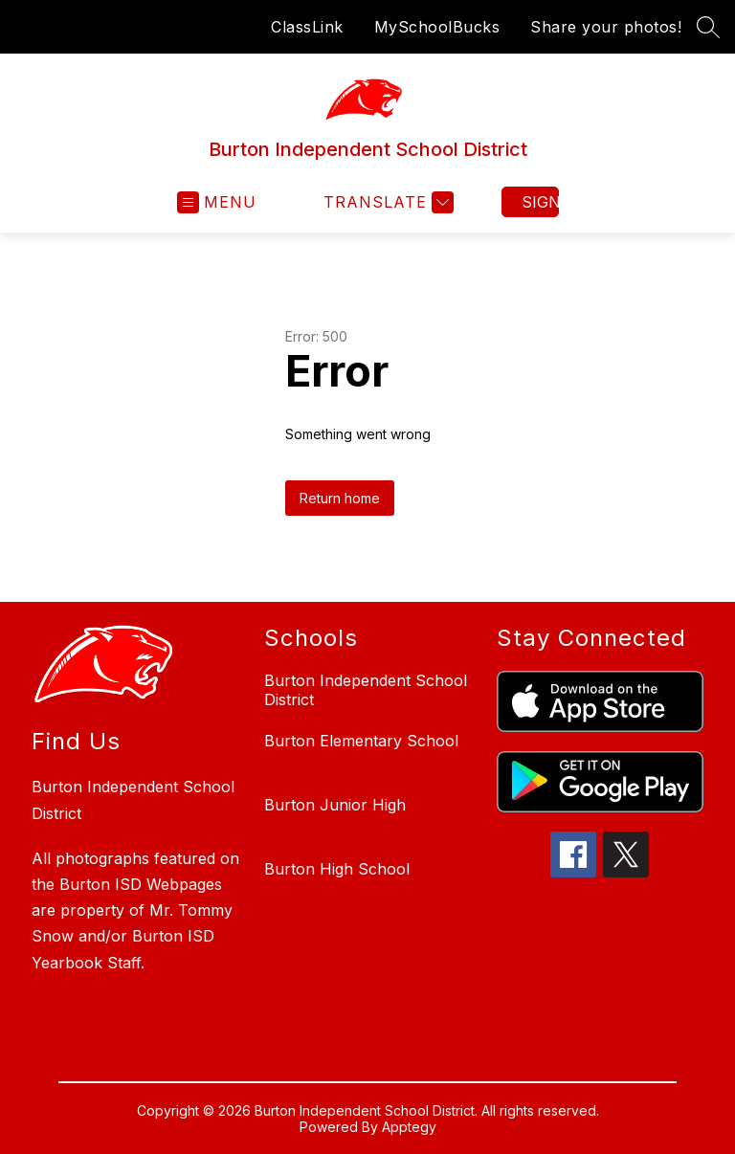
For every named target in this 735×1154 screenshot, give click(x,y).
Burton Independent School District (365, 690)
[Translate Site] (386, 202)
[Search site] (708, 26)
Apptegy (409, 1127)
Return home (340, 498)
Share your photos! (605, 26)
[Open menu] (216, 202)
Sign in (540, 201)
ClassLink (307, 26)
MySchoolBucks (437, 26)
